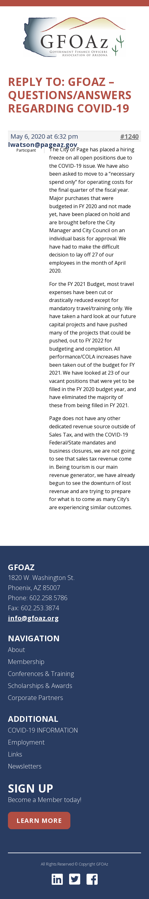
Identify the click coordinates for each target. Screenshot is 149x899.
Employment (26, 742)
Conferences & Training (41, 673)
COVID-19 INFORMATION (43, 730)
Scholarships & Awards (40, 685)
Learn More (39, 820)
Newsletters (25, 766)
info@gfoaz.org (33, 618)
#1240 (129, 136)
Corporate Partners (35, 697)
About (16, 649)
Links (15, 754)
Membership (26, 661)
